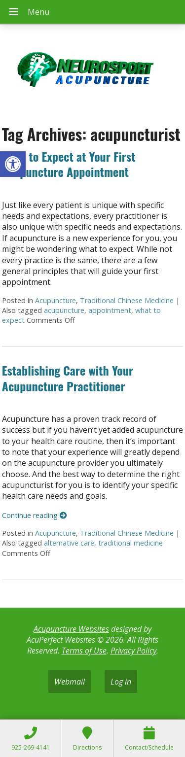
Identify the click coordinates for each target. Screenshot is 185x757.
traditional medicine (130, 543)
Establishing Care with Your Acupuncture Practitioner (67, 377)
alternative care (69, 543)
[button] (13, 164)
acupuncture (64, 310)
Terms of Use (84, 650)
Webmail (69, 681)
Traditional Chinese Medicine (127, 300)
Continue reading (34, 515)
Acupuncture (55, 300)
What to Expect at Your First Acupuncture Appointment (69, 163)
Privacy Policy (133, 650)
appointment (109, 310)
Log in (121, 681)
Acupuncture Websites (71, 628)
